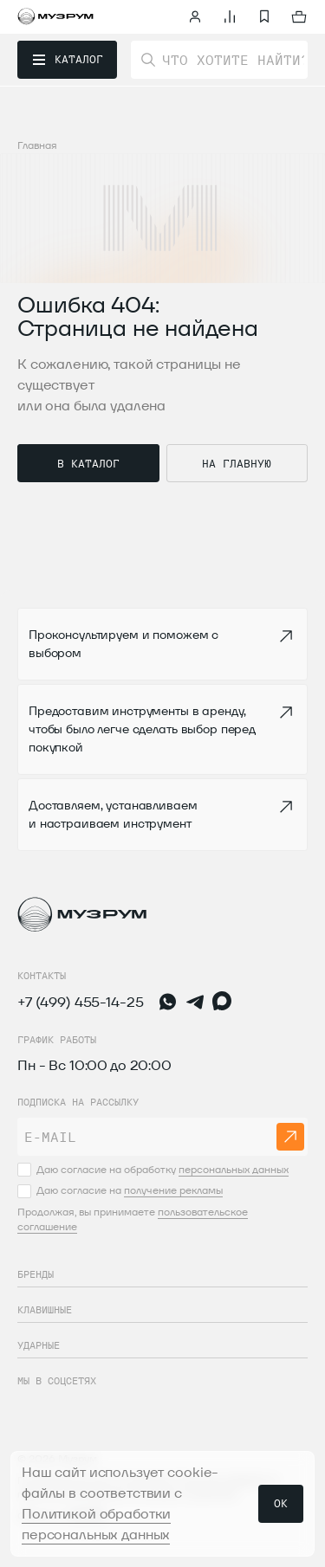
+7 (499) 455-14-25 (80, 1002)
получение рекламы (173, 1189)
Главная (37, 145)
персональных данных (234, 1169)
